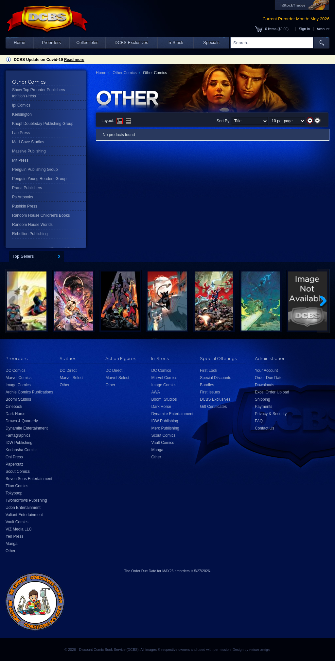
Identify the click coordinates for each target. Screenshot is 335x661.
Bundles (207, 385)
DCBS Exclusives (131, 42)
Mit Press (20, 160)
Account (323, 29)
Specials (211, 42)
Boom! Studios (18, 399)
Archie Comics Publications (29, 392)
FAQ (259, 421)
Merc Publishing (165, 428)
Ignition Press (24, 96)
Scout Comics (18, 471)
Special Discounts (215, 377)
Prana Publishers (27, 188)
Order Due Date (269, 377)
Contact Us (264, 428)
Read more (74, 59)
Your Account (266, 370)
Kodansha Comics (21, 450)
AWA (155, 392)
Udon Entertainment (23, 507)
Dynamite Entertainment (27, 428)
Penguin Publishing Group (35, 169)
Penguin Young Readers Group (39, 178)
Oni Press (14, 457)
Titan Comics (17, 486)
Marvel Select (71, 377)
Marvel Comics (18, 377)
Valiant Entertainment (24, 514)
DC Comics (16, 370)
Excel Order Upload (272, 392)
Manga (12, 543)
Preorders (51, 42)
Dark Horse (16, 413)
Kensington (22, 114)
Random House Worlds (32, 224)
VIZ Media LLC (19, 529)
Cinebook (14, 406)
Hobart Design (259, 649)
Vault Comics (17, 522)
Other (10, 551)
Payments (263, 406)
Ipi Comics (21, 105)
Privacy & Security (271, 413)
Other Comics (124, 72)
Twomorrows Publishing (26, 500)
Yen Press (14, 536)
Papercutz (14, 464)
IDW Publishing (19, 442)
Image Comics (18, 385)
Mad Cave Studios (28, 142)
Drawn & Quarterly (22, 421)
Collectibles (87, 42)
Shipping (262, 399)
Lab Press (21, 132)
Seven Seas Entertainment (29, 478)
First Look (208, 370)
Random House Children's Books (41, 215)
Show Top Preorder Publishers (38, 90)
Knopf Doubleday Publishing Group (42, 123)
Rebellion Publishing (30, 233)
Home (19, 42)
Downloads (264, 385)
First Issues (210, 392)
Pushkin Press (24, 206)
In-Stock (175, 42)
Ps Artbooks (22, 197)
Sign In (304, 29)
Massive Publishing (29, 151)
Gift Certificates (213, 406)
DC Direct (68, 370)
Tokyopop (14, 493)
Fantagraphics (18, 435)
